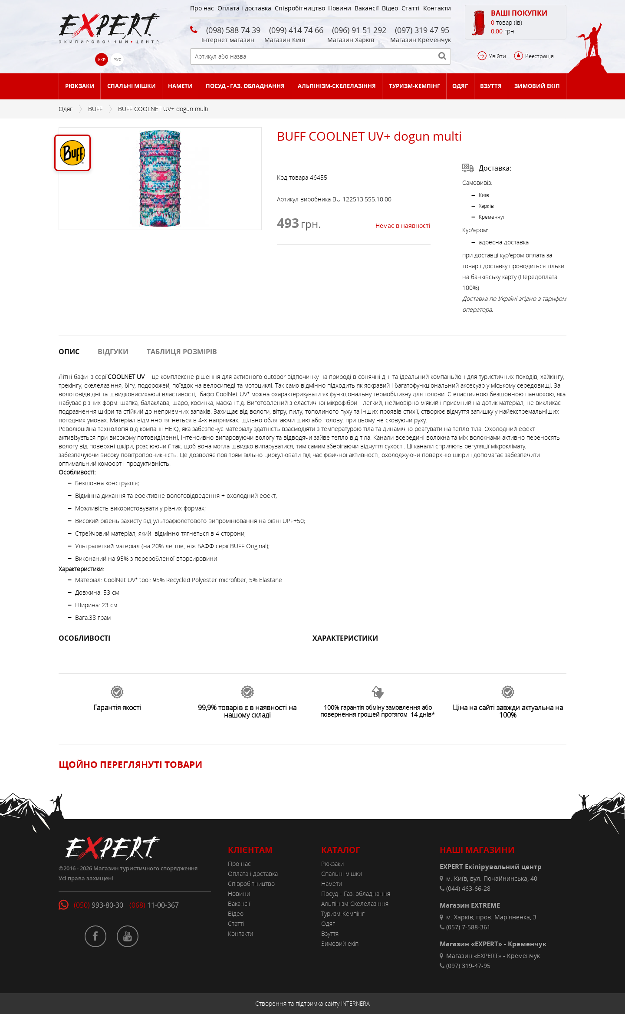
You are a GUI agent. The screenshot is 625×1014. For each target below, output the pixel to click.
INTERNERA (355, 1003)
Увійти (497, 56)
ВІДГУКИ (113, 351)
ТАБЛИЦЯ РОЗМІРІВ (182, 351)
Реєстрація (539, 56)
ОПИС (69, 351)
